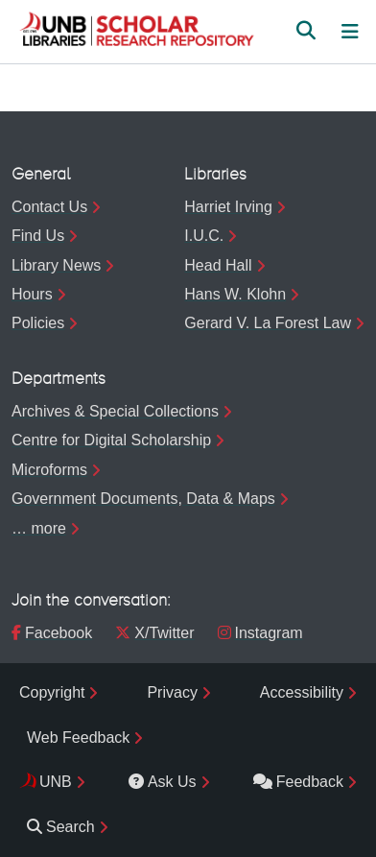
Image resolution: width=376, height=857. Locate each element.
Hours (32, 294)
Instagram (260, 633)
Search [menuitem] (61, 827)
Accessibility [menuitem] (301, 692)
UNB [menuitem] (55, 782)
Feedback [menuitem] (298, 782)
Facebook (52, 633)
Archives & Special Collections (115, 411)
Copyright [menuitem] (51, 692)
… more (39, 528)
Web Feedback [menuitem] (78, 737)
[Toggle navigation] (350, 31)
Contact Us (49, 207)
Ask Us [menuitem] (163, 782)
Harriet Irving (228, 207)
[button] (136, 32)
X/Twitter (154, 633)
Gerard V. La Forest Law (267, 323)
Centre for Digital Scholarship (111, 440)
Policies (38, 323)
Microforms (49, 470)
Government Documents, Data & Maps (143, 498)
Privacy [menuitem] (172, 692)
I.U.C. (203, 235)
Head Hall (217, 265)
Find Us (38, 235)
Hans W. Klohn (235, 294)
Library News (56, 265)
